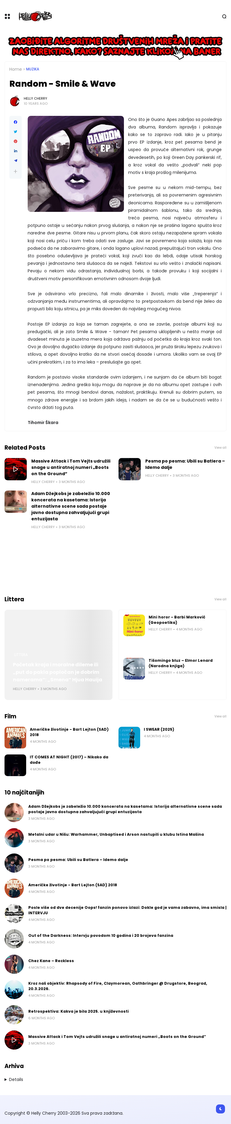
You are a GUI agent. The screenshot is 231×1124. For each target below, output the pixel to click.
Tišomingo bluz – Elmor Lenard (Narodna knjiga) (181, 663)
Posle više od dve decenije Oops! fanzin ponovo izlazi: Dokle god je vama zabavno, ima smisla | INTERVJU (127, 910)
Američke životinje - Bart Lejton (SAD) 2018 (69, 732)
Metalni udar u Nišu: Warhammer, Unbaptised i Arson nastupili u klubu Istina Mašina (116, 834)
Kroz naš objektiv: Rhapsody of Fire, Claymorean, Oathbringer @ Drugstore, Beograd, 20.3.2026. (117, 986)
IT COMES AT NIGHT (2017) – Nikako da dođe (69, 759)
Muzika (32, 69)
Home (15, 69)
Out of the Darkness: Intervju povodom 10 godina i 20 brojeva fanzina (100, 935)
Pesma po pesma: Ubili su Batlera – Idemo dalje (185, 464)
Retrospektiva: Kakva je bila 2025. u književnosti (78, 1011)
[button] (15, 171)
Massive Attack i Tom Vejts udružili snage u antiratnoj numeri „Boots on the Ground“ (70, 467)
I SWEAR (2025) (159, 729)
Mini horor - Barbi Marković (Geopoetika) (177, 620)
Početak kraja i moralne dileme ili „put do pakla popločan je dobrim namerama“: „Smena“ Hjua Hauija (57, 672)
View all (220, 447)
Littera (21, 654)
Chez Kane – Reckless (51, 960)
